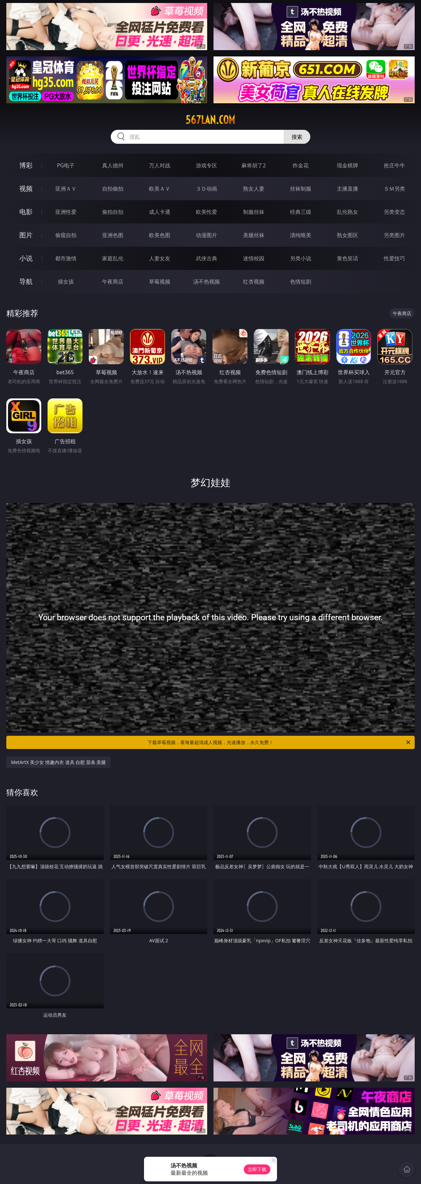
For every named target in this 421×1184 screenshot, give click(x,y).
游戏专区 (206, 165)
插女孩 (66, 281)
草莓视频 (159, 281)
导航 (26, 281)
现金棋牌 (347, 165)
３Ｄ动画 (206, 188)
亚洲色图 (112, 235)
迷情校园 (253, 258)
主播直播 (347, 188)
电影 (26, 211)
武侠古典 (206, 258)
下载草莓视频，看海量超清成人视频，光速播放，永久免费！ (279, 742)
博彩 (26, 165)
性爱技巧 (394, 258)
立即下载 (257, 1169)
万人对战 (159, 165)
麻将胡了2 (253, 165)
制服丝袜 (253, 211)
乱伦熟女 (347, 211)
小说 (26, 258)
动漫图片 (206, 235)
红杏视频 (253, 281)
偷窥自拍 (65, 235)
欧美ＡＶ (159, 188)
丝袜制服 (300, 188)
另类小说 (300, 258)
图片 (26, 234)
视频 (26, 188)
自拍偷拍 (112, 188)
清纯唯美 (300, 235)
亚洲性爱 (65, 211)
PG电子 (65, 165)
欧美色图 (159, 235)
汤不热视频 (206, 281)
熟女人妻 (253, 188)
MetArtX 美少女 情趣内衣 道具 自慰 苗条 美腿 (58, 762)
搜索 (297, 136)
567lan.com (210, 120)
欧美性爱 (206, 211)
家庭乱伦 (112, 258)
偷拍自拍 (112, 211)
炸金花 (301, 165)
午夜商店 (112, 281)
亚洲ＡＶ (65, 188)
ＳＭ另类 (394, 188)
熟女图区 (347, 235)
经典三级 (300, 211)
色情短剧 (300, 281)
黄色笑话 (347, 258)
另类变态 (394, 211)
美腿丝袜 (253, 235)
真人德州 (112, 165)
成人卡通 (159, 211)
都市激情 (65, 258)
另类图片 (394, 235)
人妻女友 (159, 258)
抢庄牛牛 (394, 165)
